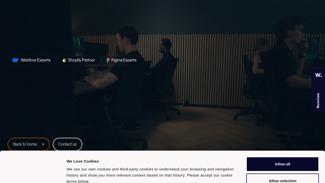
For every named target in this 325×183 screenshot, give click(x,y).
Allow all (282, 131)
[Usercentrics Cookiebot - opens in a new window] (33, 173)
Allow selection (282, 148)
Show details (266, 173)
